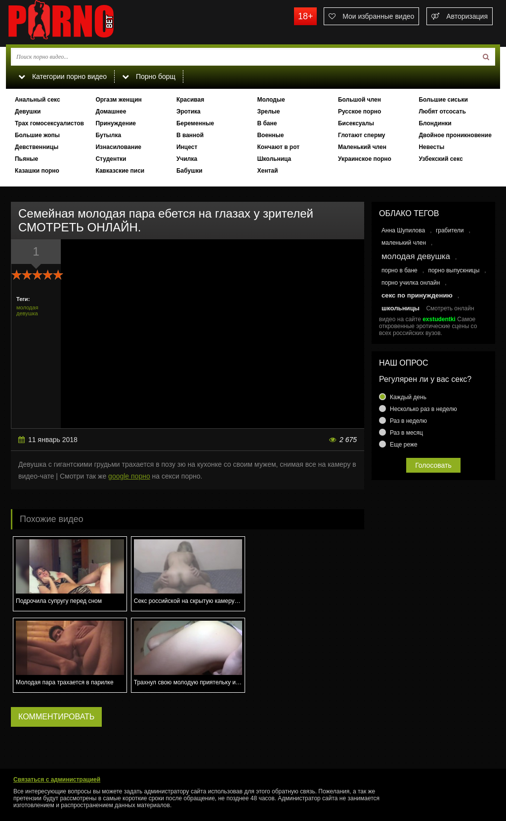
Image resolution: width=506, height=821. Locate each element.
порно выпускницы (453, 270)
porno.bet (80, 22)
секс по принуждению (417, 295)
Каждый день (408, 397)
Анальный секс (37, 99)
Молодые (271, 99)
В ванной (190, 135)
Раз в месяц (406, 432)
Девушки (28, 111)
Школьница (274, 158)
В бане (267, 123)
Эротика (188, 111)
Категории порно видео (62, 76)
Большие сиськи (443, 99)
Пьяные (26, 158)
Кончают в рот (278, 147)
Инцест (186, 147)
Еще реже (404, 444)
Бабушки (189, 170)
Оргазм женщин (118, 99)
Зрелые (268, 111)
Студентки (110, 158)
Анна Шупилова (403, 230)
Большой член (359, 99)
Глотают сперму (361, 135)
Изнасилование (118, 147)
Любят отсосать (442, 111)
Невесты (431, 147)
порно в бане (399, 270)
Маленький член (362, 147)
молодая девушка (27, 310)
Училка (186, 158)
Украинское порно (364, 158)
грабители (450, 230)
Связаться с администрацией (56, 779)
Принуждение (115, 123)
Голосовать (433, 465)
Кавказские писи (119, 170)
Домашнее (110, 111)
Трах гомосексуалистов (49, 123)
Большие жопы (37, 135)
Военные (270, 135)
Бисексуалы (356, 123)
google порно (129, 476)
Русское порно (359, 111)
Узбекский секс (441, 158)
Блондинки (435, 123)
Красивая (190, 99)
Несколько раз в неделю (423, 409)
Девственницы (36, 147)
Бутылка (108, 135)
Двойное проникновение (455, 135)
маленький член (403, 242)
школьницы (400, 308)
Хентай (267, 170)
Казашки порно (37, 170)
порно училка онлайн (410, 282)
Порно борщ (148, 76)
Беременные (195, 123)
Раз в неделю (408, 420)
